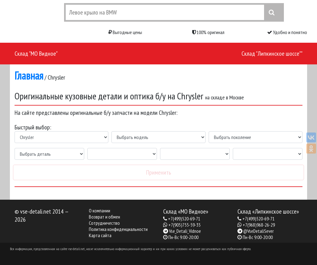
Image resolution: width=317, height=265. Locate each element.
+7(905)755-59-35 (184, 225)
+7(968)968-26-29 (259, 225)
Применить (158, 172)
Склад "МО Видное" (36, 54)
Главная (29, 75)
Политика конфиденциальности (118, 229)
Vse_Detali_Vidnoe (185, 231)
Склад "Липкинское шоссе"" (271, 54)
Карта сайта (100, 235)
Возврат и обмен (104, 217)
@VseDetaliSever (258, 231)
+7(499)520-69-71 (184, 218)
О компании (99, 210)
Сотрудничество (104, 223)
